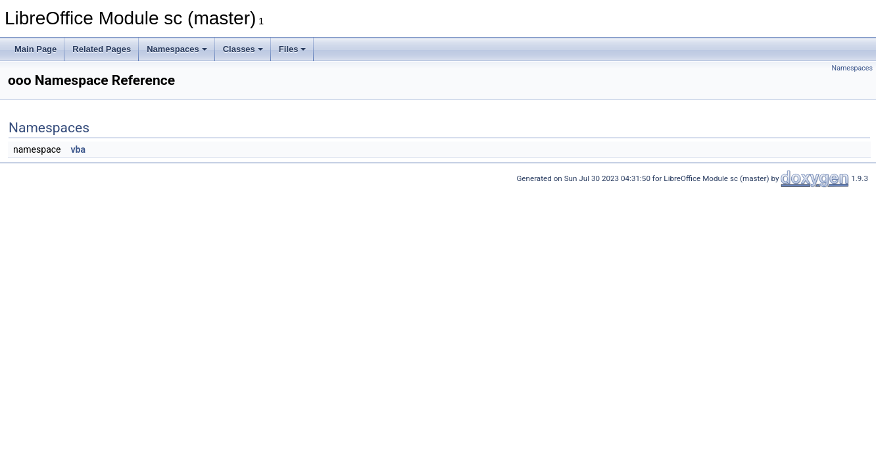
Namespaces (177, 49)
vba (77, 149)
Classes (243, 49)
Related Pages (101, 49)
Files (292, 49)
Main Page (35, 49)
